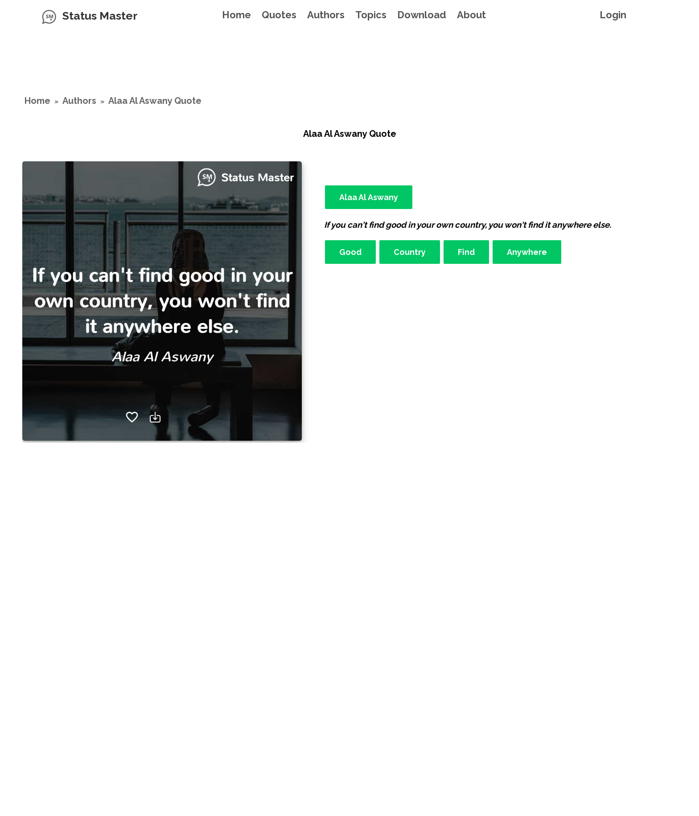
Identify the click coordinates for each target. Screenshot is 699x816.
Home (236, 15)
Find (466, 252)
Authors (326, 15)
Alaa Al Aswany (368, 197)
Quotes (279, 15)
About (471, 15)
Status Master (100, 15)
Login (613, 15)
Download (421, 15)
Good (350, 252)
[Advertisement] (349, 51)
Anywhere (527, 252)
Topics (371, 15)
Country (410, 252)
